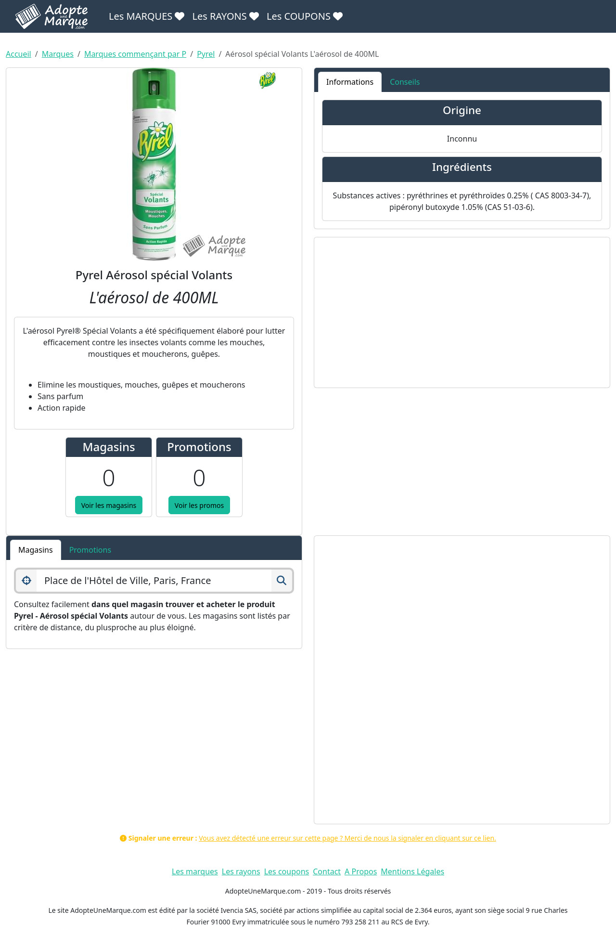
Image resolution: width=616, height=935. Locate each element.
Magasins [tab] (35, 550)
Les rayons (241, 871)
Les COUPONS (305, 16)
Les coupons (286, 871)
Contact (327, 871)
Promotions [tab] (90, 550)
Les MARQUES (146, 16)
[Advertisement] (462, 312)
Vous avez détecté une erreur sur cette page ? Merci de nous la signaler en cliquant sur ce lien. (347, 838)
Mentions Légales (412, 871)
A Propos (361, 871)
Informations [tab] (349, 82)
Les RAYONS (225, 16)
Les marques (195, 871)
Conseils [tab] (405, 82)
